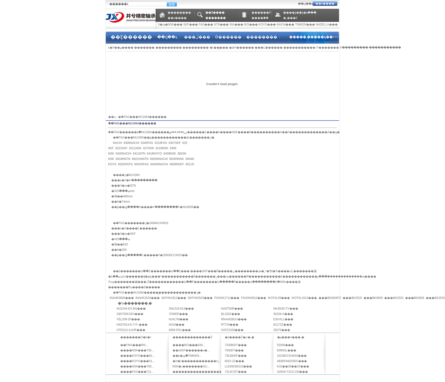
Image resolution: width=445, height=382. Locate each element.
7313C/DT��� (236, 371)
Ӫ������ (228, 37)
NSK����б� (243, 132)
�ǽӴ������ (241, 47)
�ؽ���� (125, 47)
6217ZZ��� (282, 324)
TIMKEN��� (305, 24)
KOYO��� (267, 24)
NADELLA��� (327, 24)
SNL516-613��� (181, 308)
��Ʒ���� (215, 12)
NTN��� (221, 24)
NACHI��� (285, 24)
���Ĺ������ (269, 47)
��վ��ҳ (167, 37)
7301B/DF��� (236, 355)
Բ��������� (354, 47)
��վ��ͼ (305, 4)
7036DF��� (178, 314)
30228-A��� (283, 314)
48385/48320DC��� (292, 361)
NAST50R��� (232, 308)
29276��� (281, 330)
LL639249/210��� (238, 366)
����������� (299, 47)
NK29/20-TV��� (285, 308)
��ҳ (112, 117)
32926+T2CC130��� (292, 371)
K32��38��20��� (293, 366)
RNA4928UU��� (234, 319)
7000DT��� (234, 350)
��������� (169, 47)
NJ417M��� (179, 319)
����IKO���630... (189, 345)
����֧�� (260, 18)
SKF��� (190, 24)
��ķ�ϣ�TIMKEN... (187, 355)
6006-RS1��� (180, 330)
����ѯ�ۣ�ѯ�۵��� (299, 12)
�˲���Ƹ (290, 18)
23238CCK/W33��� (292, 355)
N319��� (177, 324)
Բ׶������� (327, 47)
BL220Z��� (230, 314)
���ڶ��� (196, 37)
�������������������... (201, 371)
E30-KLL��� (283, 319)
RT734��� (230, 324)
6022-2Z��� (234, 361)
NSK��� (175, 24)
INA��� (236, 24)
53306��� (285, 345)
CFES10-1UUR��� (131, 330)
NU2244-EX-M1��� (131, 308)
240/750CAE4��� (130, 314)
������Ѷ (261, 12)
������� (119, 4)
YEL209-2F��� (128, 319)
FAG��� (206, 24)
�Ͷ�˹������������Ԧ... (197, 361)
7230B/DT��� (236, 345)
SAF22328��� (232, 330)
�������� (179, 12)
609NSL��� (286, 350)
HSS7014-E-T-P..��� (132, 324)
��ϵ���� (324, 3)
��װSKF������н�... (191, 350)
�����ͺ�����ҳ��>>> (314, 37)
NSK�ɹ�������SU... (191, 366)
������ (219, 47)
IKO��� (251, 24)
